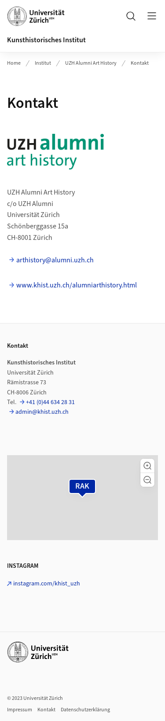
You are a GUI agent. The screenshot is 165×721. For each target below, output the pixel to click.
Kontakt (140, 63)
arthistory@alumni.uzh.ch (55, 260)
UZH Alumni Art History (91, 63)
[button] (147, 466)
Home (14, 63)
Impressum (19, 710)
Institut (43, 63)
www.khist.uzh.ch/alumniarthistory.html (76, 285)
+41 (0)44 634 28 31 (50, 402)
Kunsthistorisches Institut (46, 40)
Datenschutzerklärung (85, 710)
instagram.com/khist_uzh (46, 583)
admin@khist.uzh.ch (42, 412)
